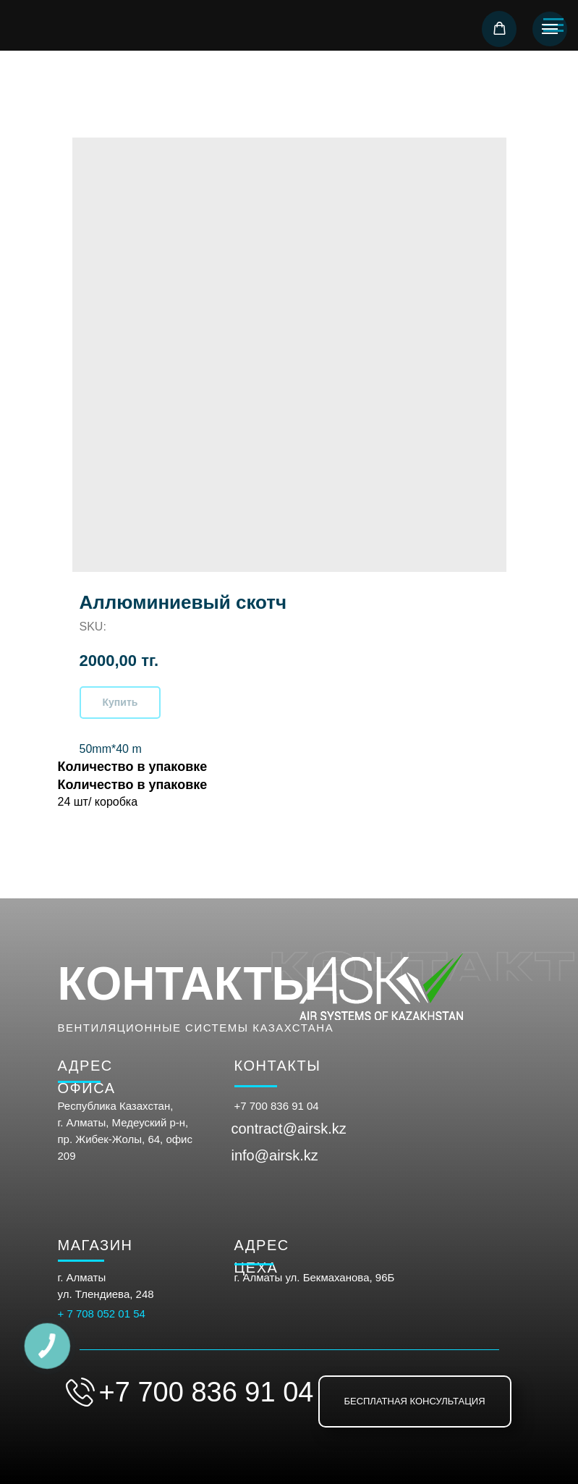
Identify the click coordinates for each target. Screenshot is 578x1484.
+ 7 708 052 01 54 (101, 1313)
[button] (499, 28)
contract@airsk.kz (289, 1129)
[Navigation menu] (550, 29)
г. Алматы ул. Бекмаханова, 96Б (314, 1277)
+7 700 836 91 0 (273, 1106)
